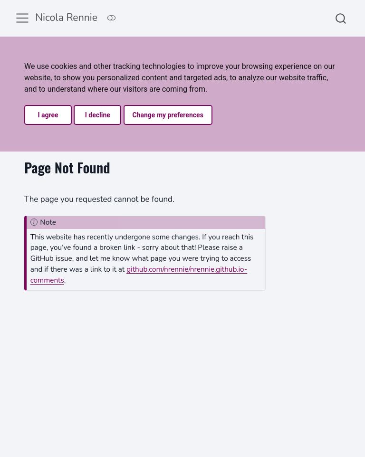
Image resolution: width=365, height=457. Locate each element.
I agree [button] (48, 115)
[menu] (22, 18)
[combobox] (341, 18)
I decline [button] (97, 115)
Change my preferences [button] (168, 115)
